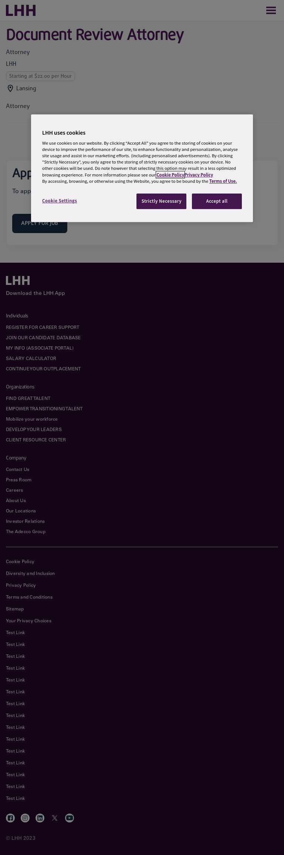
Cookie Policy (170, 175)
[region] (142, 168)
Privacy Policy (198, 175)
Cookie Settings (59, 200)
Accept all (216, 201)
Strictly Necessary (162, 201)
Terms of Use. (223, 181)
